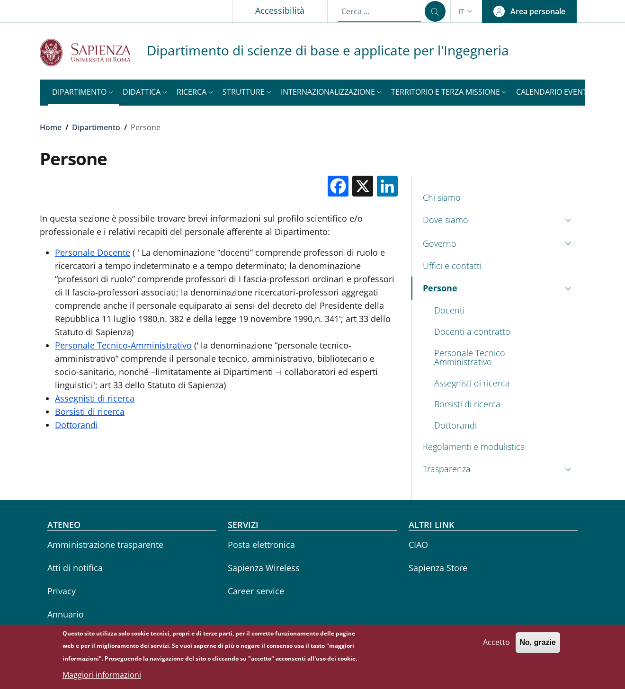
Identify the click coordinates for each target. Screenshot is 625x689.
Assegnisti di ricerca (94, 398)
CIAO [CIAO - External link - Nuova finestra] (418, 544)
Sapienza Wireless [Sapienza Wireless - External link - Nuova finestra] (264, 567)
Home (51, 127)
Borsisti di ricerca (90, 411)
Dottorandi (76, 424)
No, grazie (538, 645)
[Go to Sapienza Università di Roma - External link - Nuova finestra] (93, 52)
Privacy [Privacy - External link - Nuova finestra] (61, 591)
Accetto (496, 644)
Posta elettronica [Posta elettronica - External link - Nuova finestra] (261, 544)
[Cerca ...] (435, 11)
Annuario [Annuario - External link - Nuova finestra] (65, 614)
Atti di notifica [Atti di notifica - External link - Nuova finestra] (75, 567)
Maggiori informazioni (101, 677)
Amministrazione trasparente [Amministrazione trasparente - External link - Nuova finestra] (105, 544)
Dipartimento (96, 127)
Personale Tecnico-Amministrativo (123, 345)
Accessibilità (279, 10)
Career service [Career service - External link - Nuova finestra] (256, 591)
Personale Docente (92, 252)
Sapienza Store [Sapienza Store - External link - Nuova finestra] (438, 567)
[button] (466, 11)
